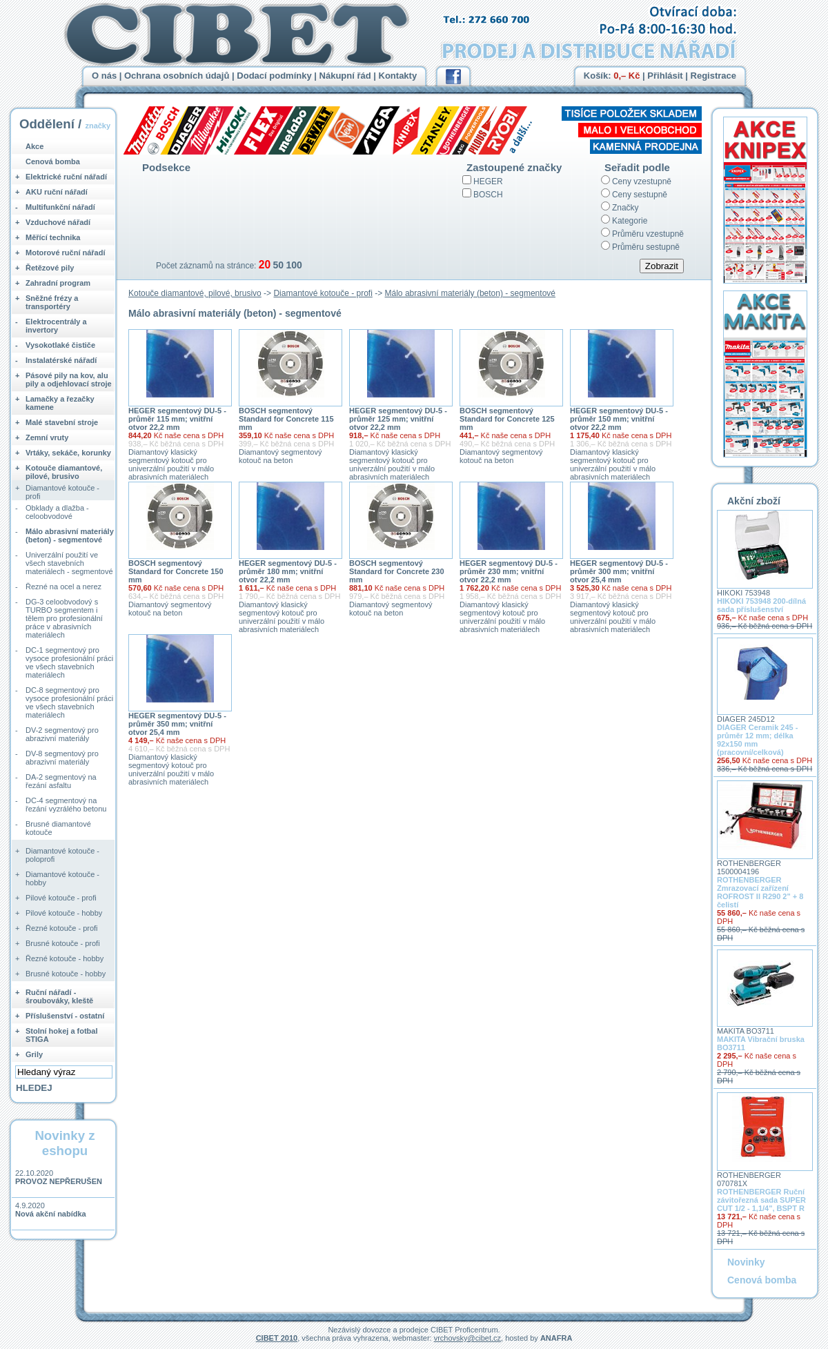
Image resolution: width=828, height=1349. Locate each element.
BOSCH (488, 194)
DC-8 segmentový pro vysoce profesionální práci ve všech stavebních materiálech (69, 702)
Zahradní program (58, 283)
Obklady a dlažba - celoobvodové (57, 512)
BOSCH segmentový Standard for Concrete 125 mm (507, 418)
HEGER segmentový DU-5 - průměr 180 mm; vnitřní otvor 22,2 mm (288, 571)
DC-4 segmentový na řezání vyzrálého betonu (66, 804)
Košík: (612, 75)
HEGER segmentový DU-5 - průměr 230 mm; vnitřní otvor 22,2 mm (509, 571)
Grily (34, 1054)
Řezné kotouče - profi (62, 928)
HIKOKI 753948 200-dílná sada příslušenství (761, 605)
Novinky (746, 1262)
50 (278, 264)
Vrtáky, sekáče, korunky (68, 453)
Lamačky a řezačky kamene (60, 403)
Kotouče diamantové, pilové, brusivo (195, 293)
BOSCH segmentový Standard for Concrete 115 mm (286, 418)
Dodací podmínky (274, 75)
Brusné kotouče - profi (63, 943)
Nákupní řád (345, 75)
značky (97, 125)
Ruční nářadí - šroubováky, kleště (59, 996)
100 (294, 264)
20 (264, 264)
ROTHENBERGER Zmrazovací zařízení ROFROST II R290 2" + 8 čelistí (760, 892)
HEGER (488, 181)
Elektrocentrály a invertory (56, 325)
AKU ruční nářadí (57, 192)
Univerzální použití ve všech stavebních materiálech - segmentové (69, 563)
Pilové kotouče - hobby (64, 913)
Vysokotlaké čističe (60, 345)
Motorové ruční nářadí (66, 252)
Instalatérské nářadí (61, 360)
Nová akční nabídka (50, 1214)
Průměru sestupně (646, 247)
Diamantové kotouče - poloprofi (62, 855)
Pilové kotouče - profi (61, 898)
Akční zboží (753, 500)
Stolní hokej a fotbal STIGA (62, 1035)
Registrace (713, 75)
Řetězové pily (50, 268)
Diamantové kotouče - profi (322, 293)
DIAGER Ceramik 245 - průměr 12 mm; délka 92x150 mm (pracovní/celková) (757, 739)
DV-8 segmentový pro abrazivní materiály (62, 757)
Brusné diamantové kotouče (58, 828)
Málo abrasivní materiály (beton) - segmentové (470, 293)
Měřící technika (53, 237)
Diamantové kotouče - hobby (62, 878)
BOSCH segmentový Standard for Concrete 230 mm (396, 571)
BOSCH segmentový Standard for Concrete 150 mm (176, 571)
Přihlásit (664, 75)
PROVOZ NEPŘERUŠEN (58, 1181)
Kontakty (398, 75)
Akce (34, 146)
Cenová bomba (53, 161)
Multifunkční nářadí (60, 207)
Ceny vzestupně (641, 181)
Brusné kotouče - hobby (66, 973)
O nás (104, 75)
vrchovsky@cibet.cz (467, 1338)
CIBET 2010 (277, 1338)
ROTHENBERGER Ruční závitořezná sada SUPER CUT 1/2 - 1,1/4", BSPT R (761, 1200)
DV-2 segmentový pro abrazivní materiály (62, 734)
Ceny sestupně (639, 194)
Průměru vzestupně (648, 234)
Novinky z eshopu (64, 1143)
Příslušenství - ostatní (65, 1016)
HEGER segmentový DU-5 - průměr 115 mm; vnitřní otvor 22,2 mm (177, 418)
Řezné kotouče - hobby (64, 958)
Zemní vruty (47, 437)
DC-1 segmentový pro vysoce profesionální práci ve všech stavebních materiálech (69, 662)
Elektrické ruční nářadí (66, 177)
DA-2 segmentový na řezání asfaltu (61, 781)
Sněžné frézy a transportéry (52, 302)
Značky (625, 208)
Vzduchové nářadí (58, 222)
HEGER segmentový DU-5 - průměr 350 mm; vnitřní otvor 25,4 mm (177, 723)
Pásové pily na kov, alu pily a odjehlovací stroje (69, 379)
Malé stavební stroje (62, 422)
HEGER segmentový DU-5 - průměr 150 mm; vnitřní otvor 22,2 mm (619, 418)
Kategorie (629, 221)
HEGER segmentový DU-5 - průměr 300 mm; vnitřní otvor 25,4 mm (619, 571)
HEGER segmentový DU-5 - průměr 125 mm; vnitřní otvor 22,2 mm (398, 418)
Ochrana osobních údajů (176, 75)
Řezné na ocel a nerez (63, 586)
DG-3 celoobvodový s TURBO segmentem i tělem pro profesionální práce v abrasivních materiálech (64, 618)
